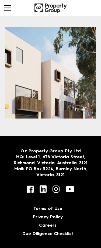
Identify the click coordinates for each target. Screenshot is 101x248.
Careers (48, 225)
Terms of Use (47, 209)
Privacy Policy (48, 217)
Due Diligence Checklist (47, 234)
